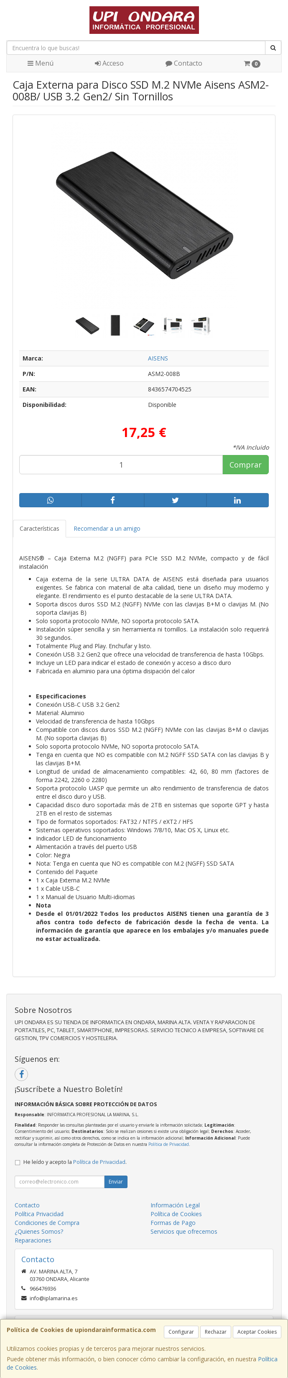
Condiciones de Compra (47, 1223)
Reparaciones (33, 1240)
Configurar (181, 1331)
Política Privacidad (39, 1214)
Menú (41, 63)
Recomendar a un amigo (107, 528)
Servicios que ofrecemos (183, 1231)
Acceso (109, 63)
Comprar (245, 465)
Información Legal (175, 1205)
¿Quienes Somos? (39, 1231)
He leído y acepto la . (75, 1162)
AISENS (158, 358)
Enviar (116, 1181)
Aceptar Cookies (257, 1331)
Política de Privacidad (168, 1144)
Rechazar (216, 1331)
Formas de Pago (173, 1223)
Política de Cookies (176, 1214)
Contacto (184, 63)
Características (39, 528)
